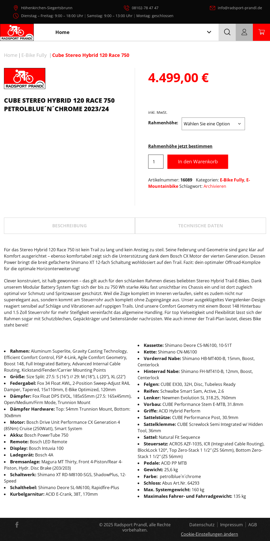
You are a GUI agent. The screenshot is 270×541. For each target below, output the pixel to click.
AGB (252, 525)
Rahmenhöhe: (163, 123)
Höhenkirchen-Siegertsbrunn (47, 7)
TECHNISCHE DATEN (200, 226)
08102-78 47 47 (145, 7)
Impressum (231, 525)
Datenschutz (202, 525)
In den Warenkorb (198, 161)
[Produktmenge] (155, 162)
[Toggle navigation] (209, 32)
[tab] (69, 226)
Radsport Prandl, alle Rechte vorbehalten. (142, 527)
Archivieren (215, 186)
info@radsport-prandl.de (240, 7)
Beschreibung (69, 226)
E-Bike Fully (34, 55)
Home (10, 55)
